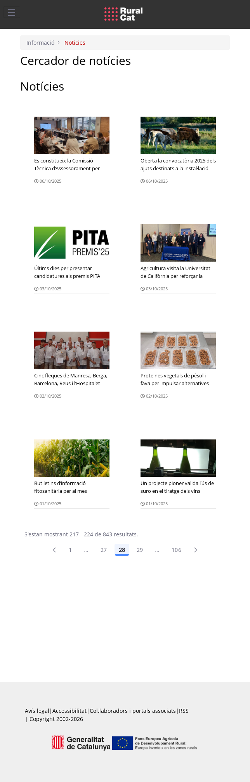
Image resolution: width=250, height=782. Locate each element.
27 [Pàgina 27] (104, 549)
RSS (184, 710)
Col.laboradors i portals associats (133, 710)
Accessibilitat (69, 710)
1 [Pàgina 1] (70, 549)
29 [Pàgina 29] (140, 549)
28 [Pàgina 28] (122, 549)
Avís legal (37, 710)
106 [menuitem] (176, 549)
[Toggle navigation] (11, 12)
